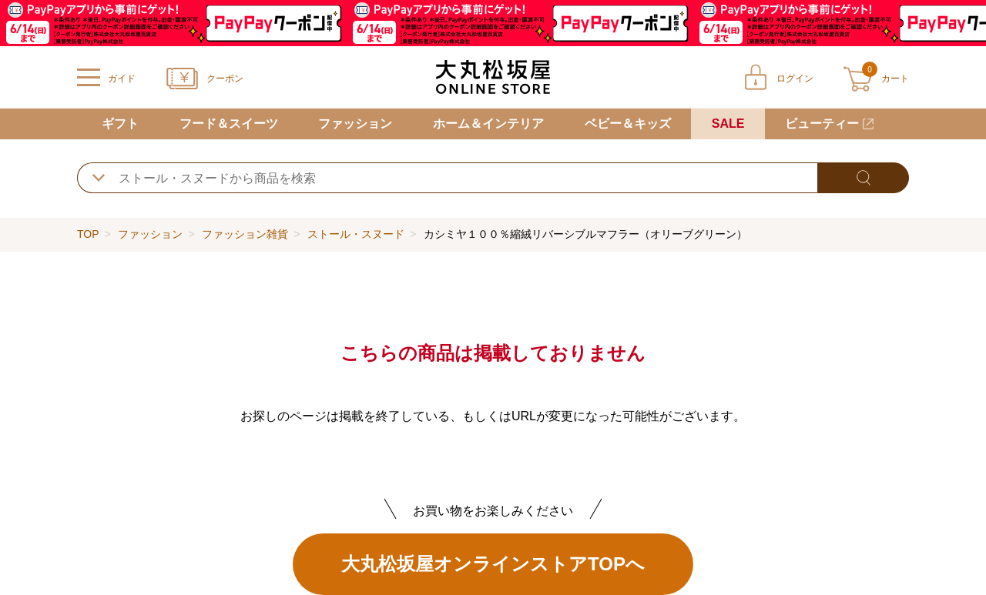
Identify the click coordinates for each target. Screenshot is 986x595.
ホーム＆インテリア (488, 123)
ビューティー (822, 123)
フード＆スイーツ (228, 123)
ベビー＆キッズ (628, 123)
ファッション (355, 123)
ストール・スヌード (355, 234)
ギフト (120, 123)
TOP (88, 234)
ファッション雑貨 (245, 234)
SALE (728, 123)
